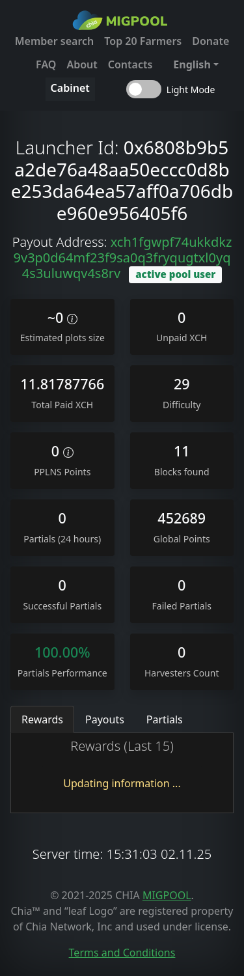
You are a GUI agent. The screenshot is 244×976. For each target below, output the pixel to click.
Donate (210, 41)
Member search (54, 41)
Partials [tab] (164, 719)
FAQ (46, 64)
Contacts (130, 64)
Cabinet (70, 88)
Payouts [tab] (104, 719)
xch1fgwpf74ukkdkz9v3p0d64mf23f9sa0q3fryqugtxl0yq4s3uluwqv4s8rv (123, 257)
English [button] (191, 64)
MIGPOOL (166, 895)
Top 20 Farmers (143, 41)
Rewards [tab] (42, 719)
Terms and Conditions (122, 952)
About (81, 64)
